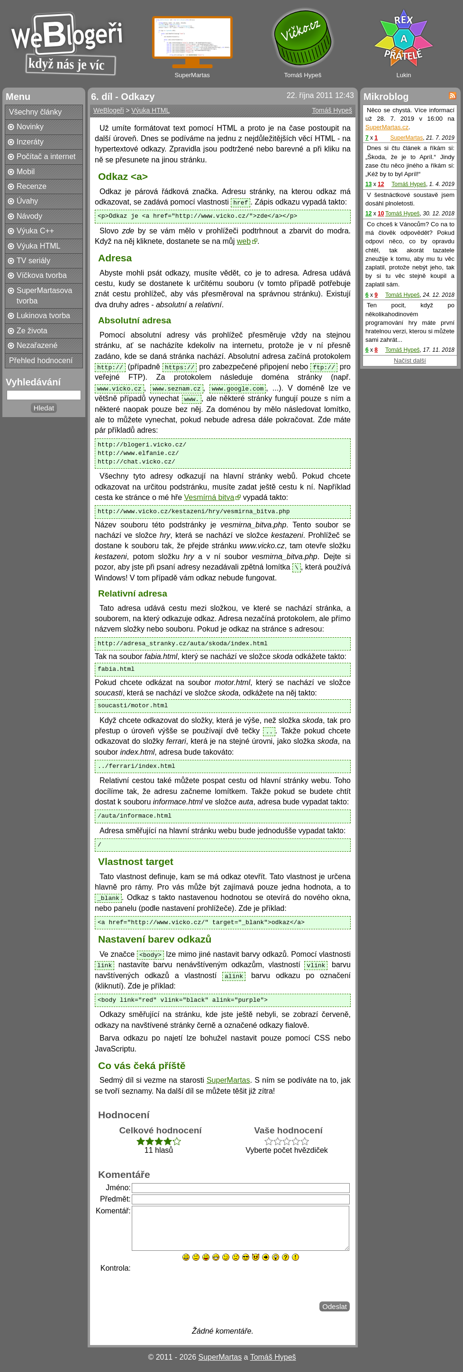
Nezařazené (37, 345)
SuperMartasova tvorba (44, 295)
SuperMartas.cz (387, 127)
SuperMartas (228, 1080)
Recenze (31, 186)
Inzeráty (30, 142)
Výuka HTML (38, 246)
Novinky (30, 127)
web (244, 241)
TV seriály (33, 261)
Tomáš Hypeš (332, 110)
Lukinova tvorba (43, 316)
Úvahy (27, 201)
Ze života (32, 331)
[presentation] (204, 1281)
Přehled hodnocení (41, 360)
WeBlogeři (108, 110)
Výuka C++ (35, 231)
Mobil (26, 172)
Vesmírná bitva (209, 497)
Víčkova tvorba (42, 275)
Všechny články (35, 112)
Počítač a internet (46, 156)
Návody (29, 216)
